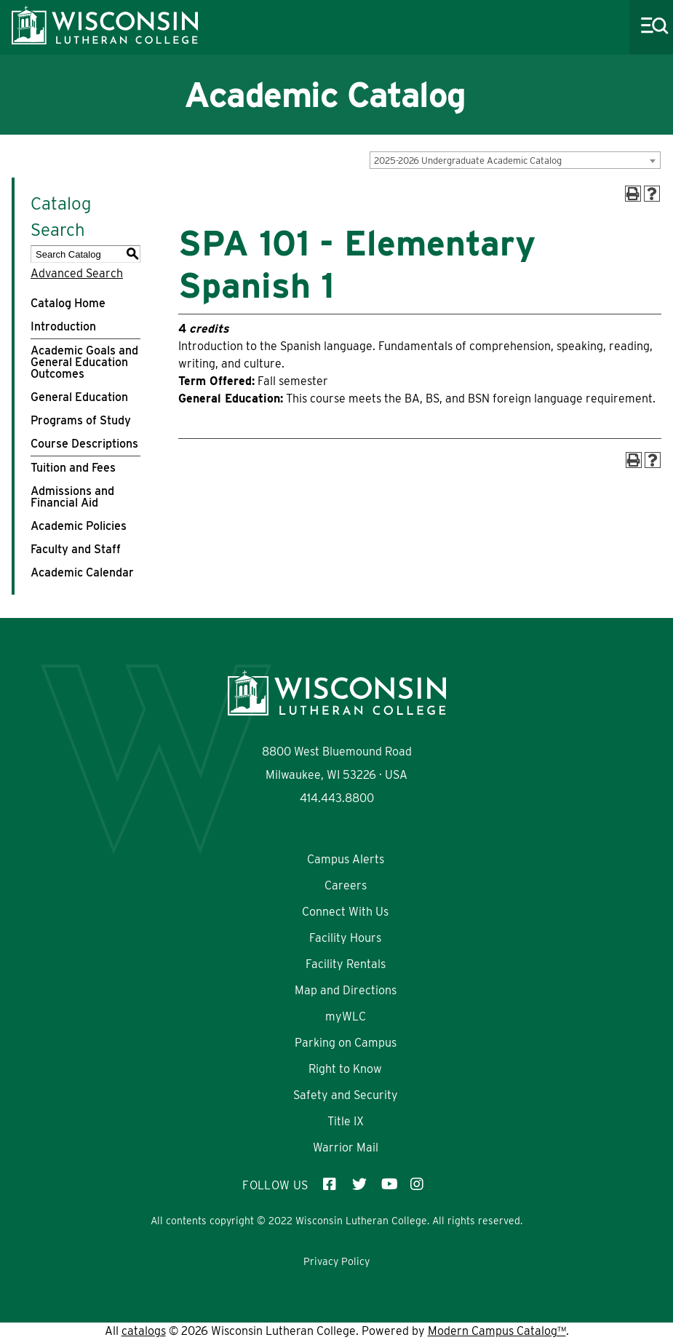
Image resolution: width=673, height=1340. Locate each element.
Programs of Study (81, 420)
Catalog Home (68, 303)
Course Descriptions (84, 444)
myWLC (345, 1016)
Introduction (63, 326)
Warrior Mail (345, 1147)
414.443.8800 (337, 798)
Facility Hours (345, 938)
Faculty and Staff (76, 549)
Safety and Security (345, 1095)
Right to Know (345, 1069)
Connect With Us (345, 912)
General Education (79, 397)
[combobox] (515, 160)
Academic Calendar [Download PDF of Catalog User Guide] (82, 572)
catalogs (144, 1331)
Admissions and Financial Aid (72, 497)
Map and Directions (346, 990)
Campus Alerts (345, 859)
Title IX (345, 1121)
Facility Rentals (346, 964)
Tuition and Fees (73, 468)
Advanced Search (77, 273)
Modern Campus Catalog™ (497, 1331)
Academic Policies (79, 526)
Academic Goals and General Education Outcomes (84, 362)
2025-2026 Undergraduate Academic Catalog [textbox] (468, 160)
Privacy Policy (336, 1261)
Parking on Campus (346, 1043)
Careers (345, 885)
